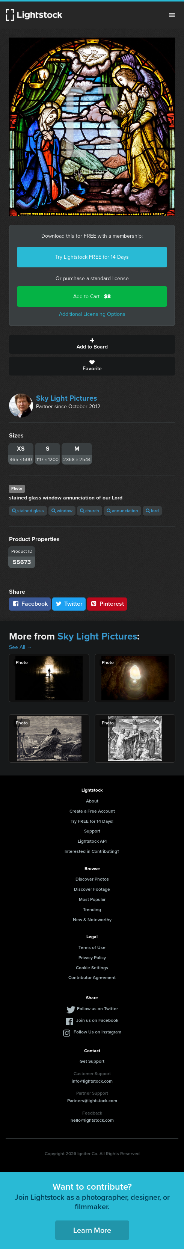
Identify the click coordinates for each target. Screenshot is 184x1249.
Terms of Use (92, 947)
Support (92, 831)
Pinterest (107, 603)
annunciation (122, 510)
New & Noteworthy (92, 919)
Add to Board (92, 344)
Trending (92, 909)
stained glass (28, 510)
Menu (172, 15)
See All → (20, 647)
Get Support (92, 1061)
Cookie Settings (92, 967)
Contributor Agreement (92, 977)
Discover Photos (92, 879)
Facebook (30, 603)
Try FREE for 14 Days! (92, 821)
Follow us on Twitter (97, 1008)
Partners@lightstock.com (92, 1100)
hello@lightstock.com (92, 1120)
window (61, 510)
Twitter (69, 603)
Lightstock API (92, 841)
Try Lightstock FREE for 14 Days (92, 257)
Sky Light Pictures (66, 398)
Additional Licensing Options (92, 314)
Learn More (92, 1230)
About (92, 801)
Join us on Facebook (97, 1020)
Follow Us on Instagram (97, 1032)
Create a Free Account (92, 811)
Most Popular (92, 899)
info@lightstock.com (92, 1081)
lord (152, 510)
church (89, 510)
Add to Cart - (92, 296)
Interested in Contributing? (92, 851)
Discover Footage (92, 889)
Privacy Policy (92, 957)
